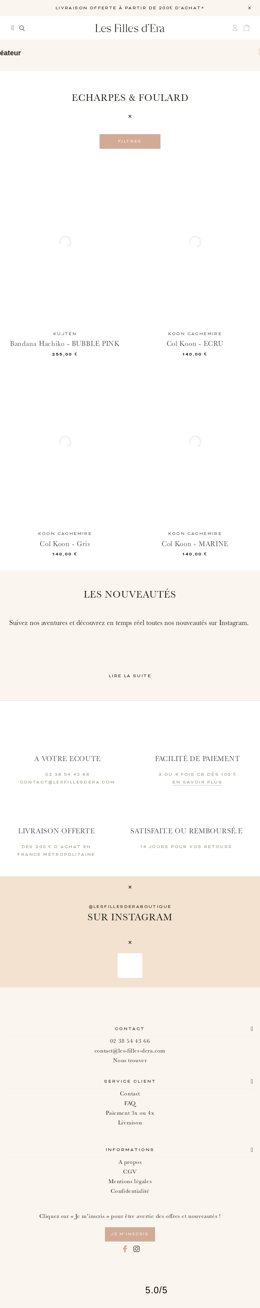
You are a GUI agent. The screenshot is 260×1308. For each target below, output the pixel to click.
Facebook (125, 1248)
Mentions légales (130, 1181)
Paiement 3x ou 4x (130, 1113)
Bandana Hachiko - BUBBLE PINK (65, 343)
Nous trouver (130, 1060)
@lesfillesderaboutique (130, 906)
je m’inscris (130, 1234)
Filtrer (130, 141)
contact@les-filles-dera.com (130, 1050)
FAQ (130, 1103)
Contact (130, 1029)
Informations (130, 1150)
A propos (130, 1162)
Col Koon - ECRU (195, 343)
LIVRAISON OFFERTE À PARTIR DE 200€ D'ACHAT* (130, 8)
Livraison (130, 1122)
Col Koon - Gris (65, 544)
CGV (130, 1171)
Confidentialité (130, 1191)
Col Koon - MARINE (195, 544)
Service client (130, 1081)
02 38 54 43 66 (130, 1041)
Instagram (136, 1249)
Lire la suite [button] (130, 676)
